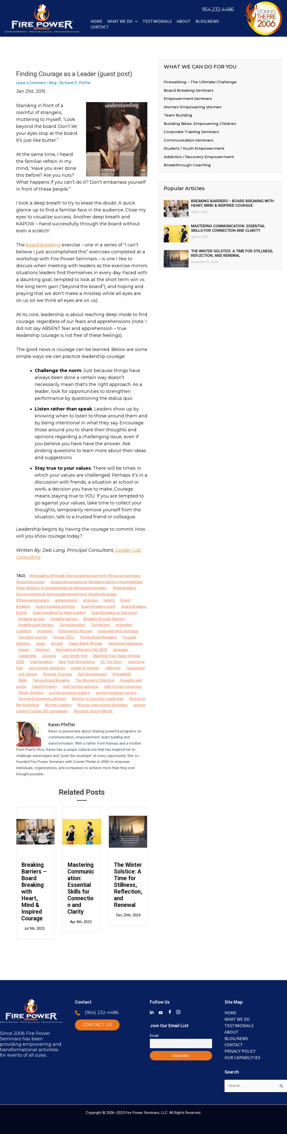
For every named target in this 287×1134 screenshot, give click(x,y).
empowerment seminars (118, 631)
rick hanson (28, 674)
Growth (57, 643)
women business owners (116, 692)
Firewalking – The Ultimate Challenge (200, 82)
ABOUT (184, 21)
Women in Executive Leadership (98, 698)
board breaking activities (55, 606)
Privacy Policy (239, 1050)
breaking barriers (64, 618)
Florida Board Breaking (98, 637)
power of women (85, 668)
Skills (23, 680)
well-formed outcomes (123, 686)
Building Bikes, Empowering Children (200, 123)
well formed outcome (80, 686)
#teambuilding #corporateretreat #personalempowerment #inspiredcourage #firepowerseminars (76, 594)
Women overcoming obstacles (103, 704)
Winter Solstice (31, 692)
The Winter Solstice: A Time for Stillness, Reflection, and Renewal (128, 884)
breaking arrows (32, 618)
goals (40, 643)
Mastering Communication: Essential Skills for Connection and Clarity (80, 888)
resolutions (136, 668)
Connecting (101, 625)
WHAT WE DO (122, 21)
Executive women (33, 637)
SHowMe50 (122, 674)
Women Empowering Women (42, 698)
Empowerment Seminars (188, 98)
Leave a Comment (31, 83)
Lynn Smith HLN (75, 655)
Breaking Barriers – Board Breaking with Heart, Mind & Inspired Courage (34, 891)
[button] (135, 21)
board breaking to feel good (114, 612)
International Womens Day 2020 (81, 649)
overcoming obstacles (47, 668)
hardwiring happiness (125, 643)
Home (96, 21)
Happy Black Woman (85, 643)
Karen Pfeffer (61, 724)
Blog (53, 83)
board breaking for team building (59, 612)
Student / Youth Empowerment (194, 148)
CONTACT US (97, 1024)
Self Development (92, 674)
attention (90, 600)
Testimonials (157, 21)
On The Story (111, 661)
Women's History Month (93, 710)
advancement (66, 600)
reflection (113, 668)
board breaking (43, 245)
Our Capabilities (242, 1057)
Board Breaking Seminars (189, 90)
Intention (42, 649)
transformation (44, 686)
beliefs (109, 600)
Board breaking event (98, 606)
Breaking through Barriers (104, 618)
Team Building (178, 115)
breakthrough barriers (36, 625)
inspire (24, 649)
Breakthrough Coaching (187, 165)
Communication (73, 625)
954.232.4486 (218, 9)
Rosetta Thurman (57, 674)
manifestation (41, 661)
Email (154, 1035)
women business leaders (69, 692)
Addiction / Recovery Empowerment (199, 157)
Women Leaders (58, 704)
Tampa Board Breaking (51, 680)
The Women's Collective (94, 680)
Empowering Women (75, 631)
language (120, 649)
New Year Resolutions (77, 661)
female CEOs (63, 637)
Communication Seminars (188, 140)
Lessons (49, 655)
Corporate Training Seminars (191, 132)
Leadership (27, 655)
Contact (100, 27)
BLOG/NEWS (207, 21)
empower (45, 631)
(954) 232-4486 (102, 1012)
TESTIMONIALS (239, 1025)
